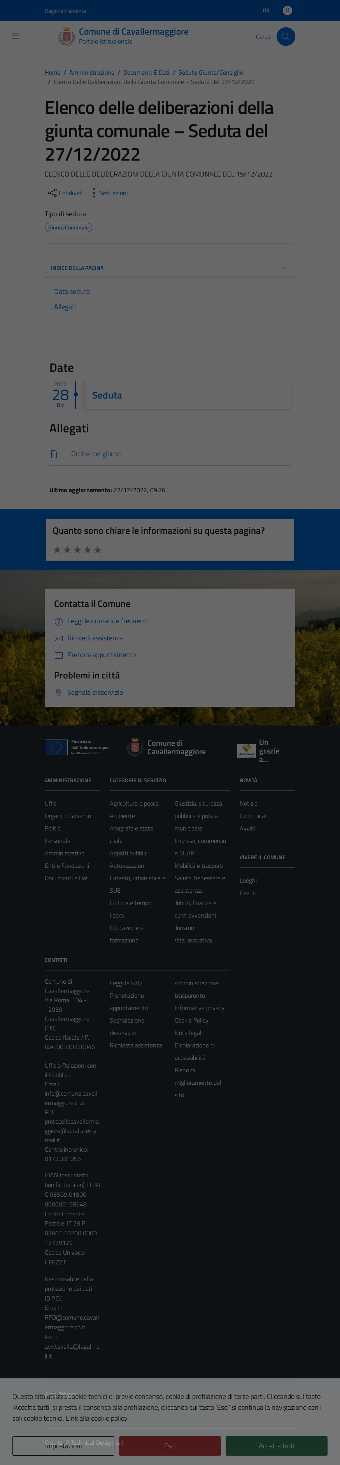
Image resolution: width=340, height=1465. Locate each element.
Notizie (249, 803)
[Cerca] (286, 36)
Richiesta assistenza (136, 1045)
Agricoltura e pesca (134, 803)
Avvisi (247, 828)
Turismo (184, 927)
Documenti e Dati (67, 878)
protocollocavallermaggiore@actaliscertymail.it (72, 1131)
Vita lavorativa (193, 940)
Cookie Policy (192, 1020)
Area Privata (61, 1394)
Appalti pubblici (129, 853)
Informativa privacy (199, 1007)
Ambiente (122, 815)
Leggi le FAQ (126, 983)
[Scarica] (170, 454)
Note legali (189, 1032)
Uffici (51, 803)
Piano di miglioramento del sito (198, 1082)
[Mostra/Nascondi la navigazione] (15, 35)
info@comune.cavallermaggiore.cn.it (71, 1098)
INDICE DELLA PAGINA (170, 268)
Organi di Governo (68, 815)
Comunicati (254, 815)
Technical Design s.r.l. (97, 1442)
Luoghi (248, 880)
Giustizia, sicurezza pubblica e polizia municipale (198, 816)
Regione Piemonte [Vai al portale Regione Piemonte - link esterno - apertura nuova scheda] (65, 11)
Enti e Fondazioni (67, 865)
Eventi (248, 892)
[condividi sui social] (64, 193)
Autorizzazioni (127, 865)
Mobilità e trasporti (199, 865)
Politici (53, 828)
